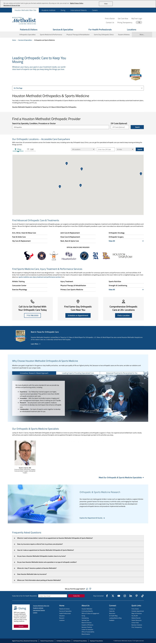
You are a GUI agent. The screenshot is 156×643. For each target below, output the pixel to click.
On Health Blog (113, 616)
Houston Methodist (87, 609)
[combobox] (78, 88)
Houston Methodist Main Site (25, 10)
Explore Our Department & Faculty (91, 518)
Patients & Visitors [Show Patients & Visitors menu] (28, 29)
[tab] (34, 373)
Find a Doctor (110, 18)
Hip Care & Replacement (21, 241)
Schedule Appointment (138, 611)
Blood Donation (86, 634)
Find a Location (123, 315)
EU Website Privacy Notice (63, 641)
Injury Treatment (66, 281)
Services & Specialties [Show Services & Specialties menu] (63, 29)
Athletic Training (18, 281)
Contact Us (112, 609)
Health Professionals (65, 613)
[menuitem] (25, 10)
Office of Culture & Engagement (90, 613)
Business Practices (87, 627)
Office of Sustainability (88, 632)
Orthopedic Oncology (117, 232)
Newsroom (112, 613)
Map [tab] (19, 149)
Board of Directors (87, 623)
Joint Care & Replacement (70, 232)
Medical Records (136, 618)
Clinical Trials (135, 623)
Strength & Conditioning (118, 285)
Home (14, 40)
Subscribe (76, 596)
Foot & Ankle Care (19, 237)
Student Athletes (124, 34)
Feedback (111, 620)
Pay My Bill (135, 616)
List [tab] (32, 149)
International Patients (79, 10)
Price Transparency (137, 627)
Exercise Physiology (19, 289)
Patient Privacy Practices (47, 641)
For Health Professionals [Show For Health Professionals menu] (100, 29)
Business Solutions (137, 625)
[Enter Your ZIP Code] (106, 149)
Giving (63, 10)
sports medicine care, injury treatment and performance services (40, 277)
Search (137, 127)
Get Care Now (123, 18)
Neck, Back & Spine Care (69, 241)
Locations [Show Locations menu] (131, 29)
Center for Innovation (87, 629)
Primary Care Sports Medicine (71, 289)
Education (62, 616)
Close (106, 4)
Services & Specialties (25, 40)
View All (126, 241)
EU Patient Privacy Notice (80, 641)
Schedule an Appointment (78, 315)
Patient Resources (137, 620)
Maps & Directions (137, 613)
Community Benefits (87, 611)
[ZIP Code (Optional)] (120, 127)
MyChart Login (136, 18)
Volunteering (85, 618)
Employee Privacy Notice (96, 641)
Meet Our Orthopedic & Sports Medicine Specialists (121, 477)
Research (61, 618)
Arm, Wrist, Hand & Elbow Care (24, 232)
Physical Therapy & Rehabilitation (78, 34)
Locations (62, 620)
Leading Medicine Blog (115, 618)
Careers (95, 10)
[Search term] (139, 22)
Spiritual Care (85, 620)
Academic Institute (48, 10)
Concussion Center (19, 285)
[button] (60, 186)
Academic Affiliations (87, 625)
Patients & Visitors (64, 609)
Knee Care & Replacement (70, 237)
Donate (21, 626)
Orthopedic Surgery (116, 237)
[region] (78, 4)
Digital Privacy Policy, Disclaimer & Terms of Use (24, 641)
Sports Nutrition (115, 281)
